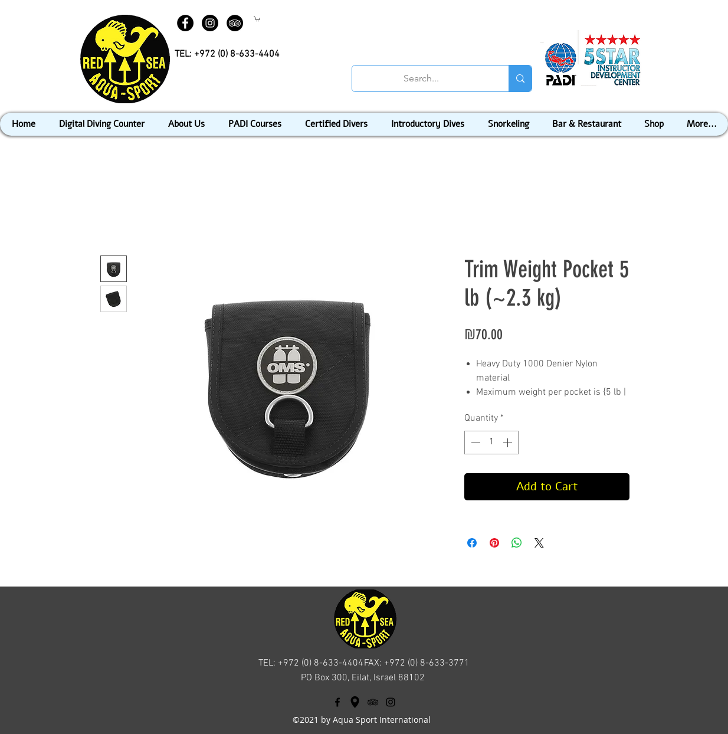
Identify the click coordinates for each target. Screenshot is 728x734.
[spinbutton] (491, 442)
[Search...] (421, 78)
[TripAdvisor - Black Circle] (235, 23)
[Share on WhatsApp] (517, 543)
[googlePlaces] (355, 702)
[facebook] (337, 702)
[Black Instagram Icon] (390, 702)
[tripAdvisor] (373, 702)
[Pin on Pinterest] (494, 543)
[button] (257, 18)
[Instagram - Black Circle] (210, 23)
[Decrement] (474, 442)
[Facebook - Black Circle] (185, 23)
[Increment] (508, 442)
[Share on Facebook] (472, 543)
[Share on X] (539, 543)
